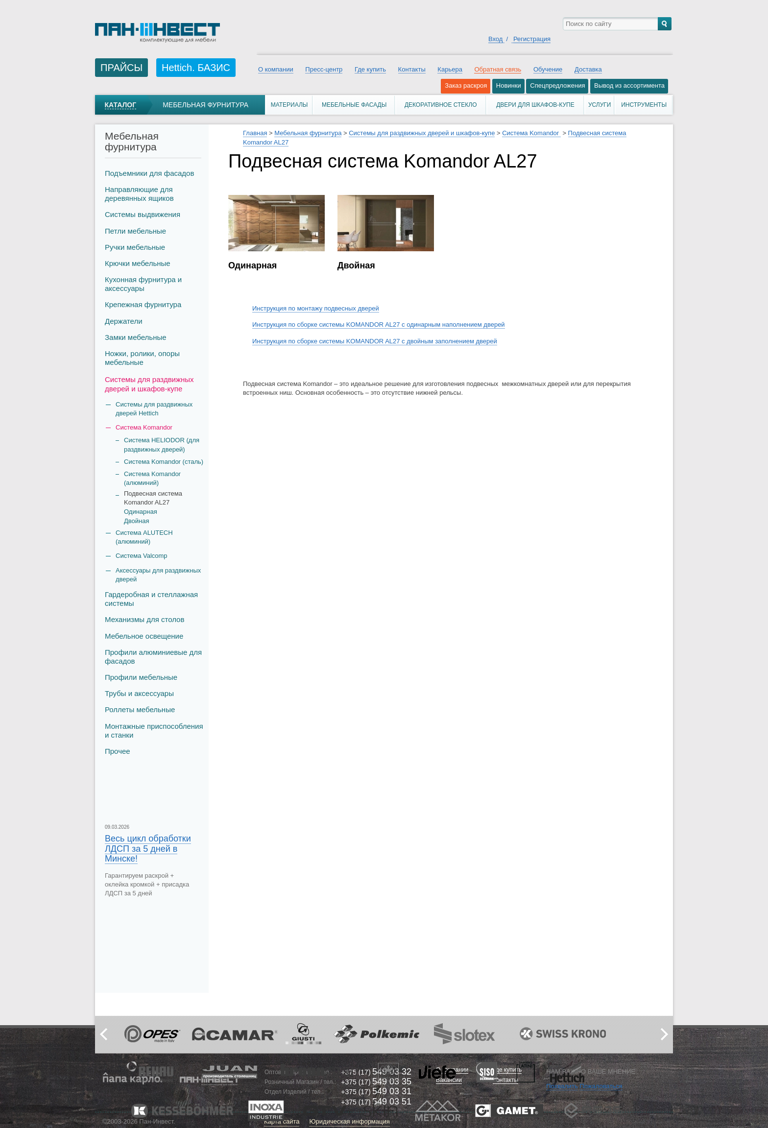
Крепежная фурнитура (143, 304)
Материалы (289, 104)
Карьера (449, 69)
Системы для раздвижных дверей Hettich (154, 409)
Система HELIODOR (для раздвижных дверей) (161, 444)
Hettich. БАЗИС (196, 67)
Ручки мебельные (135, 247)
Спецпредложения (557, 85)
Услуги (599, 104)
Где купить (370, 69)
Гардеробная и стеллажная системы (151, 598)
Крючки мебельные (137, 263)
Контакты (412, 69)
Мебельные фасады (354, 104)
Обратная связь (497, 69)
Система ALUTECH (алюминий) (144, 537)
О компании (275, 69)
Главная (255, 133)
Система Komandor (531, 133)
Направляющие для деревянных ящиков (139, 193)
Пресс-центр (323, 69)
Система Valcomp (142, 555)
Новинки (508, 85)
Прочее (117, 751)
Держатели (124, 321)
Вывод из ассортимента (629, 85)
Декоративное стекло (441, 104)
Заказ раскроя (466, 85)
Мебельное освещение (144, 636)
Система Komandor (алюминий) (152, 478)
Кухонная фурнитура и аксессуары (143, 283)
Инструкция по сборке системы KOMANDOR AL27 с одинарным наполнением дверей (378, 324)
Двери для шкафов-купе (535, 104)
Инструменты (644, 104)
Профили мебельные (141, 677)
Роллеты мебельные (140, 709)
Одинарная (140, 511)
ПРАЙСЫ (121, 67)
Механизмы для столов (144, 619)
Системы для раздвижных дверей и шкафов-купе (149, 383)
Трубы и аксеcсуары (139, 693)
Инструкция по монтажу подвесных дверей (315, 308)
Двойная (136, 521)
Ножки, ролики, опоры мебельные (142, 357)
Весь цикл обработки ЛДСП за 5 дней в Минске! (148, 848)
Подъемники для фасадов (149, 173)
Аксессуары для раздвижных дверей (158, 575)
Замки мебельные (136, 337)
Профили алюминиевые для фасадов (153, 656)
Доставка (588, 69)
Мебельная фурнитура (205, 105)
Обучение (547, 69)
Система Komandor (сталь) (163, 461)
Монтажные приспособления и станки (154, 730)
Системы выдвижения (142, 214)
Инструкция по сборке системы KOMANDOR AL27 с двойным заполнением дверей (374, 341)
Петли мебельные (135, 231)
